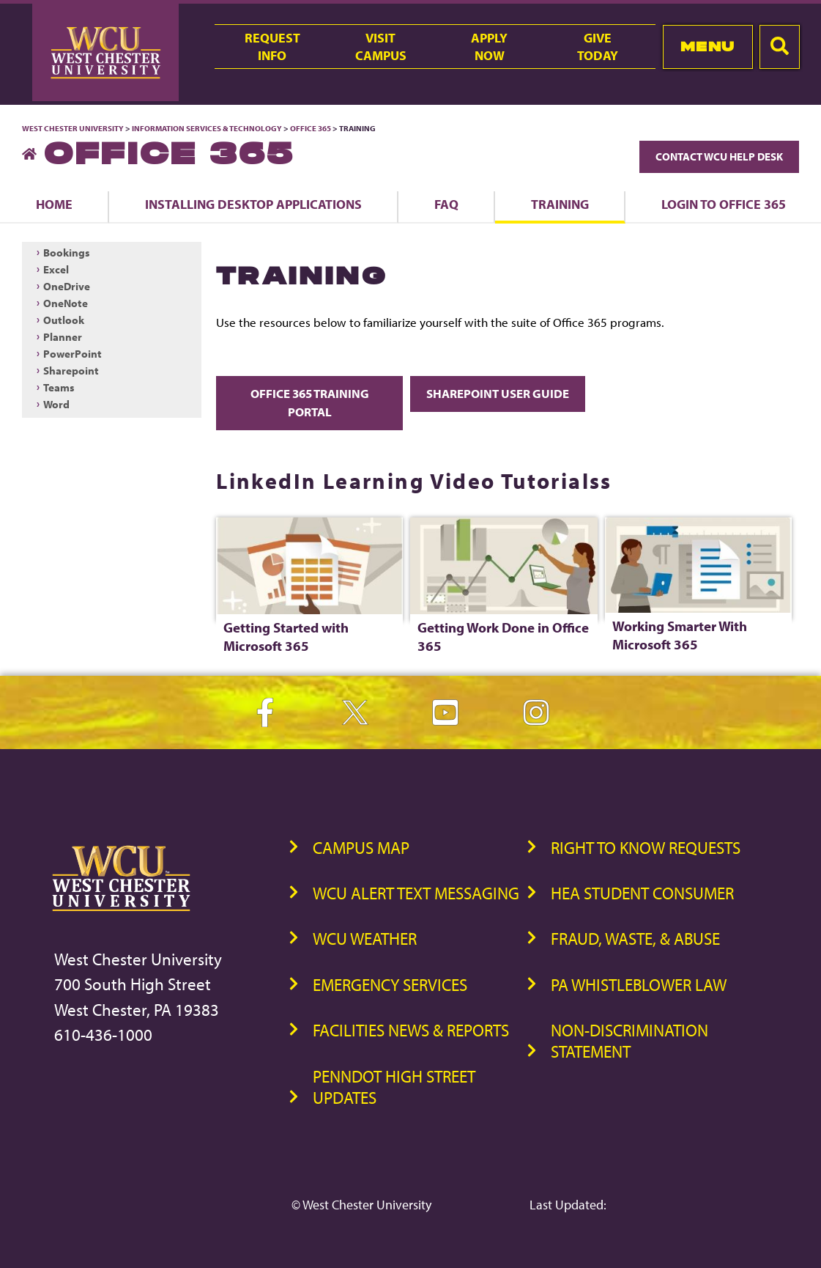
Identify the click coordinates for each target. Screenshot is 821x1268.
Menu (707, 46)
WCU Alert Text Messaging (416, 893)
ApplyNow (489, 46)
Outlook (63, 320)
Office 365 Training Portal (309, 402)
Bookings (66, 252)
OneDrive (66, 286)
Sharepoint (71, 370)
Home (54, 204)
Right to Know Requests (645, 847)
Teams (59, 387)
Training (560, 204)
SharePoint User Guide (497, 393)
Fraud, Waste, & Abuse (635, 938)
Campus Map (361, 847)
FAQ (446, 204)
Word (56, 404)
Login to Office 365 (723, 204)
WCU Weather (365, 938)
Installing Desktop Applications (253, 204)
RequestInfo (272, 46)
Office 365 (310, 128)
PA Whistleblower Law (639, 984)
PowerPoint (72, 354)
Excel (56, 269)
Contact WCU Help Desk (719, 156)
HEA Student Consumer (642, 893)
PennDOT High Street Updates (394, 1087)
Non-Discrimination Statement (629, 1041)
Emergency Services (390, 984)
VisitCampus (380, 46)
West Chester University (73, 128)
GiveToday (597, 46)
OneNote (65, 303)
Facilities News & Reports (411, 1030)
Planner (62, 337)
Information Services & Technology (207, 128)
